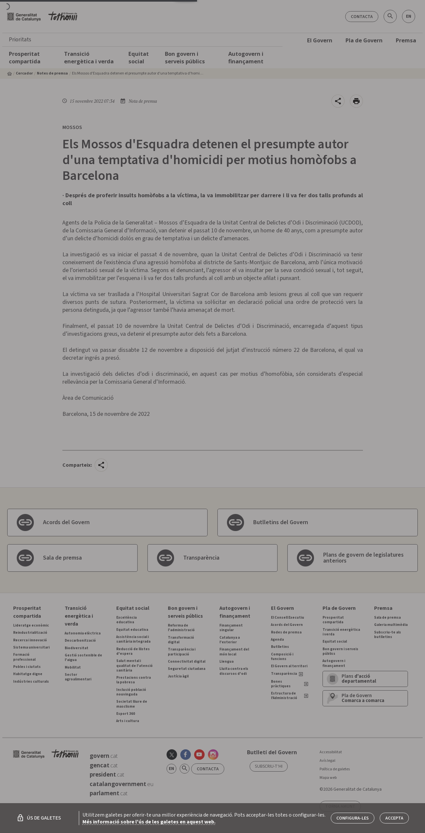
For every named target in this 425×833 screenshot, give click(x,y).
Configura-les (352, 818)
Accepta (394, 818)
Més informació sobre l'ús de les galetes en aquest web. (148, 821)
